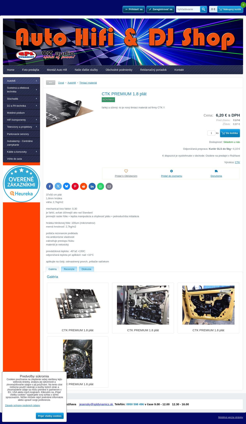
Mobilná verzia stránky (230, 417)
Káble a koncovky (17, 151)
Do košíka (232, 133)
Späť (50, 82)
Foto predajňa (30, 69)
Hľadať (203, 9)
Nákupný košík (232, 9)
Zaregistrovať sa (162, 9)
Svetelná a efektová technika (18, 89)
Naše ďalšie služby (86, 69)
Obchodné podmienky (119, 69)
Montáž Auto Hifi (57, 69)
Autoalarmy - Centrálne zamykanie (20, 143)
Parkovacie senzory (18, 134)
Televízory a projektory (19, 126)
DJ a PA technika (16, 105)
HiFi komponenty (16, 119)
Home (10, 69)
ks (213, 133)
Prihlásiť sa (136, 9)
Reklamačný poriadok (153, 69)
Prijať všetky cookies (50, 416)
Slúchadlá (12, 98)
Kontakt (179, 69)
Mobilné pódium (16, 112)
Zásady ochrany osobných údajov (22, 405)
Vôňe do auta (14, 158)
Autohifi (11, 80)
